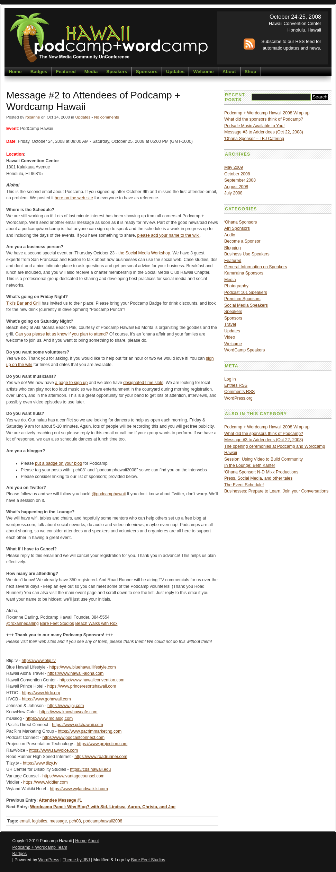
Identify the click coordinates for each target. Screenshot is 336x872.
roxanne (32, 117)
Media (91, 71)
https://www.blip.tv (38, 660)
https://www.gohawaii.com (46, 699)
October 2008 (237, 174)
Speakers (116, 71)
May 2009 (233, 167)
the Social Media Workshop (144, 253)
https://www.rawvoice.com (53, 750)
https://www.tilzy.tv (40, 763)
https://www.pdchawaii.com (77, 724)
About (229, 71)
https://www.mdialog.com (49, 718)
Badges (38, 71)
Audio (229, 235)
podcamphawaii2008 (102, 821)
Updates (175, 71)
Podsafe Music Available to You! (254, 125)
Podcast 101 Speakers (245, 292)
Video (229, 337)
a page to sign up (71, 382)
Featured (66, 71)
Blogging (232, 247)
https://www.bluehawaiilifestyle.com (82, 667)
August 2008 (236, 186)
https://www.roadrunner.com (100, 756)
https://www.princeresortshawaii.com (81, 686)
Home (15, 71)
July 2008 (233, 193)
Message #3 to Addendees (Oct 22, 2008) (263, 132)
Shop (250, 71)
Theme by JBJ (76, 859)
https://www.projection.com (102, 743)
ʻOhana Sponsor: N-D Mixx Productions (261, 472)
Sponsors (146, 71)
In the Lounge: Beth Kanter (249, 465)
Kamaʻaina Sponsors (243, 273)
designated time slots (143, 382)
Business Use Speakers (247, 254)
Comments (239, 391)
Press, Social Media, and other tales (258, 478)
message (58, 821)
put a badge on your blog (58, 463)
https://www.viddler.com (45, 782)
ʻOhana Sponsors (240, 222)
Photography (236, 286)
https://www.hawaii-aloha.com (75, 673)
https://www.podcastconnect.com (74, 737)
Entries (235, 385)
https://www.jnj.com (65, 705)
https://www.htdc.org (41, 692)
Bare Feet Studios (57, 623)
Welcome (203, 71)
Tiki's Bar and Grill (23, 303)
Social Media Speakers (246, 305)
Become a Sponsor (242, 241)
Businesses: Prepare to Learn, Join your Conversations (276, 491)
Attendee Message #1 (60, 800)
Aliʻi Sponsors (237, 228)
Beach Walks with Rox (96, 623)
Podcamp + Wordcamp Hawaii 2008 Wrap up (266, 113)
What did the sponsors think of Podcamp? (263, 119)
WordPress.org (238, 398)
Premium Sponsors (242, 298)
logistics (39, 821)
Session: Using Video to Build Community (263, 459)
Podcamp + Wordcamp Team (39, 847)
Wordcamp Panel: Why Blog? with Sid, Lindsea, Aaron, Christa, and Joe (102, 806)
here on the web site (74, 197)
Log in (230, 379)
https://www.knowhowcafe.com (68, 711)
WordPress (49, 859)
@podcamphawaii (109, 493)
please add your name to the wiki (168, 235)
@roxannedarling (22, 623)
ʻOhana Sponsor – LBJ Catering (254, 138)
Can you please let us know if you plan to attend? (61, 334)
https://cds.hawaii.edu (90, 769)
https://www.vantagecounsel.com (74, 776)
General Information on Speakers (255, 266)
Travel (230, 324)
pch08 (75, 821)
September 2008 (240, 180)
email (24, 821)
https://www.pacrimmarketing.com (89, 731)
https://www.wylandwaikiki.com (79, 788)
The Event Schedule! (244, 484)
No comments (106, 117)
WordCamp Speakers (244, 350)
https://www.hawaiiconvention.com (92, 680)
